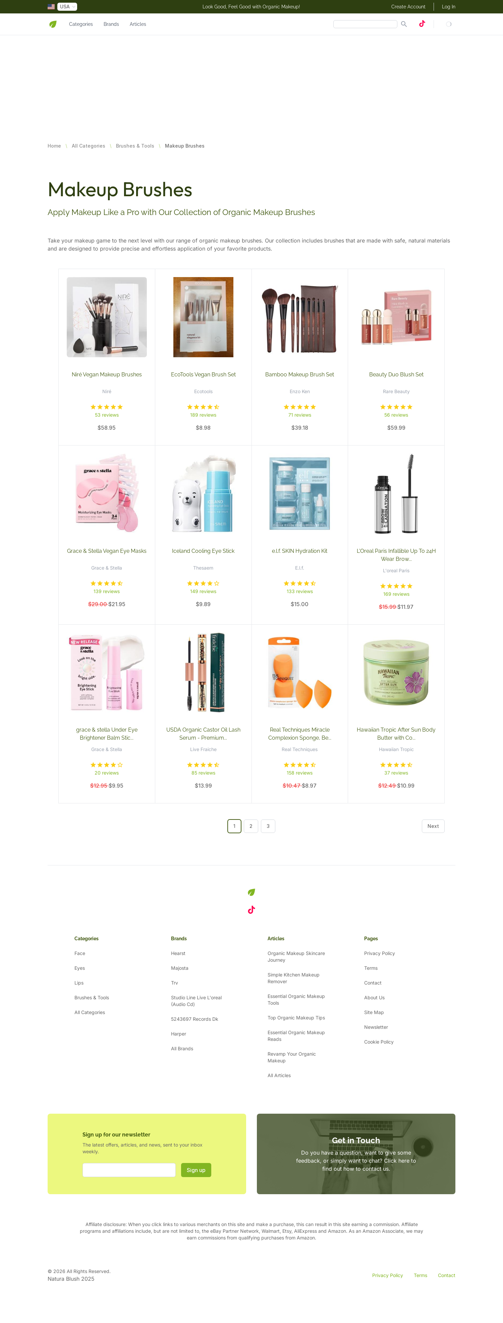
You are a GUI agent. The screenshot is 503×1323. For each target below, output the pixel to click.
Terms (371, 968)
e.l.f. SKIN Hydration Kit (299, 551)
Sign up (196, 1170)
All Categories (88, 146)
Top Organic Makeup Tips (296, 1017)
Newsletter (376, 1027)
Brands (111, 24)
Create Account (408, 6)
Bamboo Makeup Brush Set (299, 374)
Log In (448, 6)
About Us (374, 997)
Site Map (374, 1012)
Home (54, 146)
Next (433, 826)
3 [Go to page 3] (268, 826)
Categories (81, 24)
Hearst (178, 953)
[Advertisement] (201, 82)
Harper (178, 1034)
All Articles (279, 1075)
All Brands (182, 1048)
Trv (174, 983)
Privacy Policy (379, 953)
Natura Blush (63, 1278)
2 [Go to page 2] (251, 826)
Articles (138, 24)
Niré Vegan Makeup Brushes (107, 374)
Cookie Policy (379, 1042)
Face (79, 953)
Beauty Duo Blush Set (396, 374)
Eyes (79, 968)
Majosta (179, 968)
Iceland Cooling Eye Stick (203, 551)
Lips (78, 983)
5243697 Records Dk (194, 1019)
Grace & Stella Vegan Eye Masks (107, 551)
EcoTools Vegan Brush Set (203, 374)
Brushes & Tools (135, 146)
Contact (373, 983)
